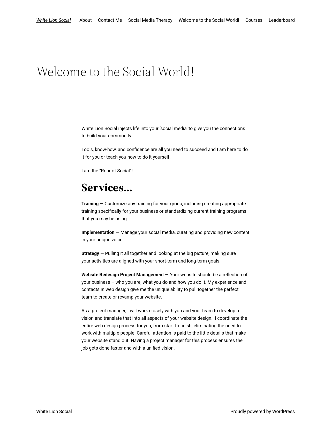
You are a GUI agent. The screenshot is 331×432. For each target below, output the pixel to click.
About (85, 20)
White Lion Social (53, 20)
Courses (253, 20)
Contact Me (110, 20)
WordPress (283, 411)
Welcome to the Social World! (209, 20)
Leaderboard (282, 20)
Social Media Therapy (150, 20)
